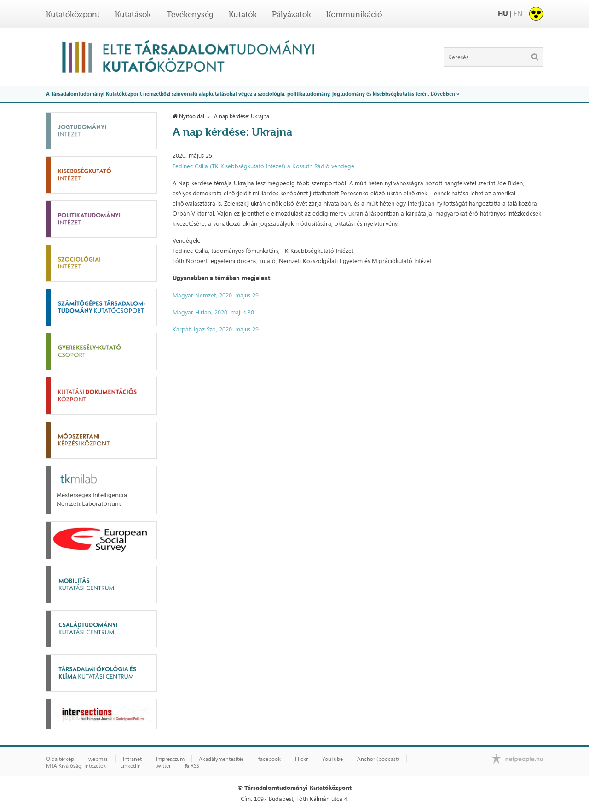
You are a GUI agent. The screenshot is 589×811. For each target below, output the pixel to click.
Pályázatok (291, 14)
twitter (163, 766)
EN (518, 13)
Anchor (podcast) (378, 759)
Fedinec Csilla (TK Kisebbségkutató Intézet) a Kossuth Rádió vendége (263, 166)
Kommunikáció (354, 14)
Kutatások (133, 14)
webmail (98, 759)
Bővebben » (445, 93)
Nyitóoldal (188, 116)
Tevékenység (190, 14)
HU (503, 13)
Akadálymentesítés (221, 759)
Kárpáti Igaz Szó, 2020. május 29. (216, 329)
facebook (269, 759)
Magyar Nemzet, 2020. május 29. (216, 295)
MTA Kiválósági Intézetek (76, 766)
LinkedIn (130, 766)
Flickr (301, 759)
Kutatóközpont (73, 14)
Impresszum (170, 759)
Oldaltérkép (60, 759)
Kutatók (243, 14)
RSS (192, 766)
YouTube (332, 759)
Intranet (132, 759)
